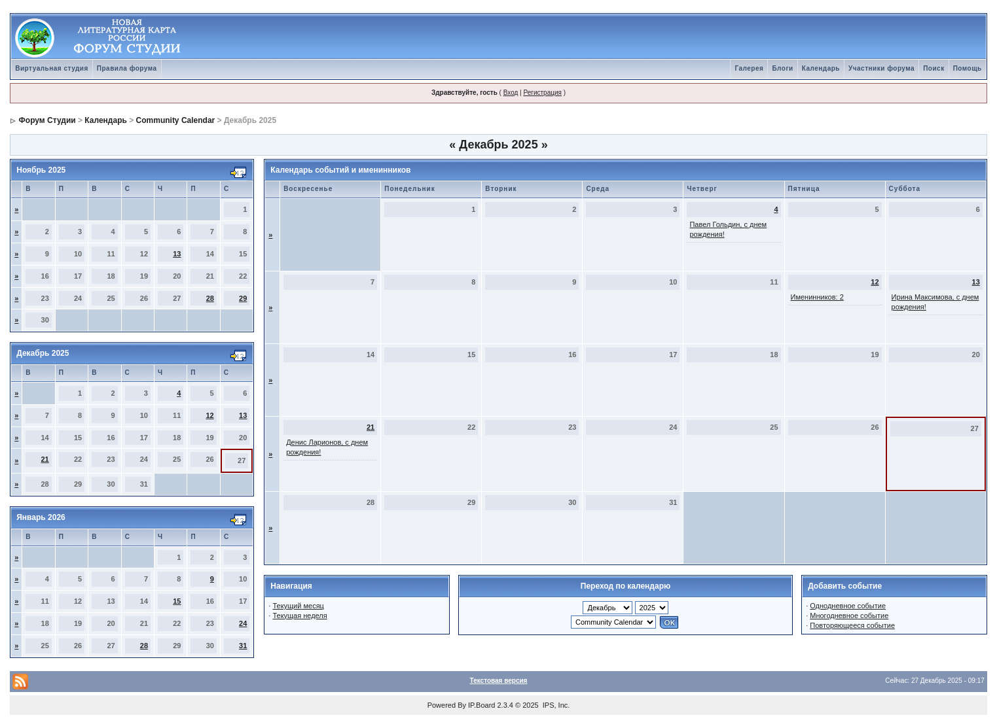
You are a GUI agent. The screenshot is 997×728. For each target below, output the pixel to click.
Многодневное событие (849, 615)
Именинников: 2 (817, 297)
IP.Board (481, 705)
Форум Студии (47, 120)
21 (45, 459)
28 (210, 298)
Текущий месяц (298, 606)
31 (243, 646)
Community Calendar (175, 120)
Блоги (782, 68)
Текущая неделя (299, 615)
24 (243, 623)
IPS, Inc (555, 705)
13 (177, 254)
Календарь (821, 68)
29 (243, 298)
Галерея (748, 68)
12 (209, 415)
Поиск (934, 68)
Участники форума (881, 68)
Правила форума (127, 68)
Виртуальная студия (51, 68)
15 (177, 601)
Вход (510, 92)
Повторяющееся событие (852, 625)
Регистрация (542, 92)
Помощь (967, 68)
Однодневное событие (848, 606)
